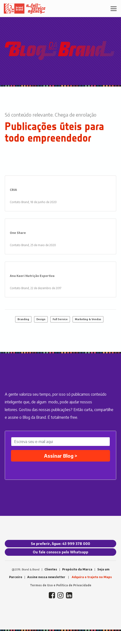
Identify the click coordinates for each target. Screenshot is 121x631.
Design (40, 319)
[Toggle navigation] (113, 8)
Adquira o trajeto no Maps (92, 577)
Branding (23, 319)
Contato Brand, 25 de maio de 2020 (33, 245)
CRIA (13, 190)
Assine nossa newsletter (46, 577)
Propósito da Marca (77, 569)
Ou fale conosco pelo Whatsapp (60, 552)
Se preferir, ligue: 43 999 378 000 (60, 544)
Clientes (50, 569)
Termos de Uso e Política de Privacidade (60, 585)
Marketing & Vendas (88, 319)
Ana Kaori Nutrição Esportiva (32, 276)
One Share (18, 233)
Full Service (60, 319)
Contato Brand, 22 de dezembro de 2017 (35, 288)
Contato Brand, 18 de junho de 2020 (33, 202)
